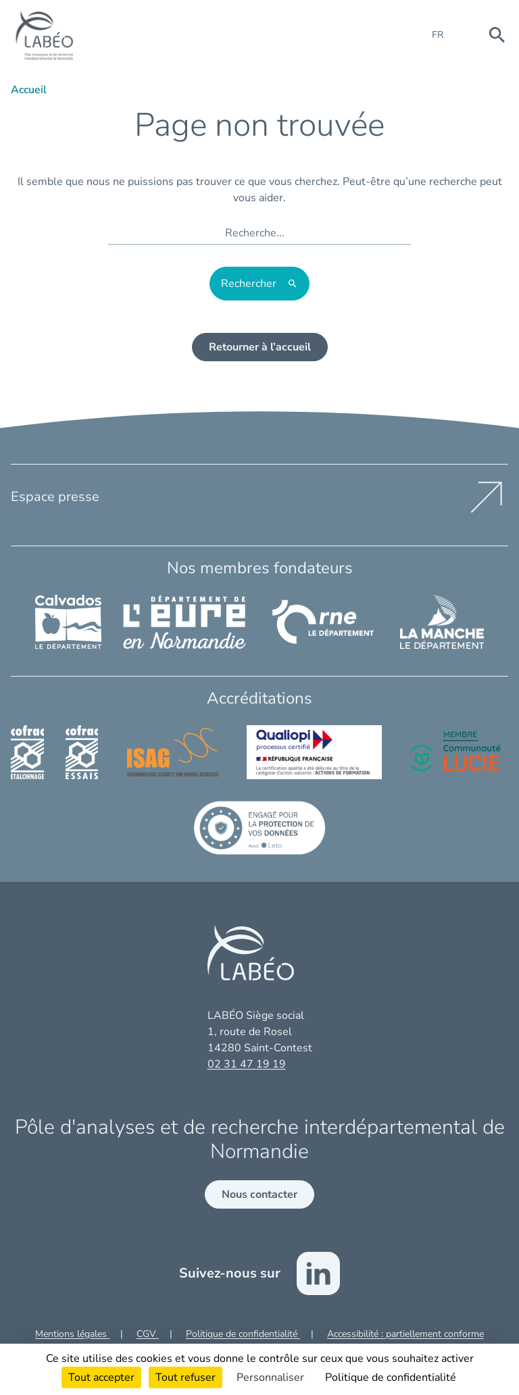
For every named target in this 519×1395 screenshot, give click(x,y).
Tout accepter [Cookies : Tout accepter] (101, 1377)
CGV (148, 1333)
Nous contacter (259, 1194)
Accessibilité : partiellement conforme (405, 1333)
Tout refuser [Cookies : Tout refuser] (185, 1377)
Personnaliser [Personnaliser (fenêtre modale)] (270, 1377)
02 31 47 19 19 (246, 1064)
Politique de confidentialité (243, 1333)
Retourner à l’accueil (260, 347)
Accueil (29, 89)
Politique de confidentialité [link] (390, 1377)
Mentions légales (72, 1333)
